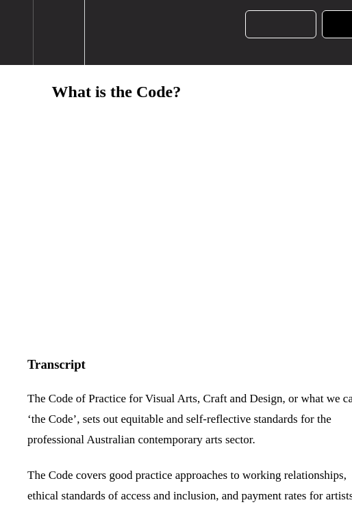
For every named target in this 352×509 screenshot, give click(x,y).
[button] (16, 32)
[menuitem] (58, 32)
